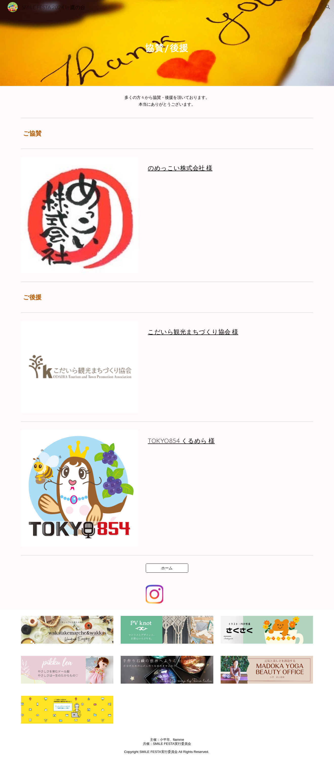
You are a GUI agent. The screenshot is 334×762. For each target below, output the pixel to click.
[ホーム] (167, 568)
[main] (167, 43)
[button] (328, 7)
